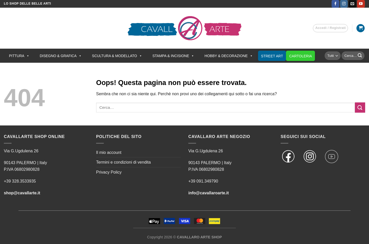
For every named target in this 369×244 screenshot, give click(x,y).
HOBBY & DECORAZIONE (228, 56)
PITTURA (19, 56)
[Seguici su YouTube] (361, 4)
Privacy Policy (109, 172)
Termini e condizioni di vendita (123, 162)
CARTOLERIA (300, 56)
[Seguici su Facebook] (335, 4)
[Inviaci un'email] (352, 4)
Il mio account (108, 152)
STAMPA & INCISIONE (173, 56)
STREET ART (272, 56)
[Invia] (359, 55)
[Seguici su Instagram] (344, 4)
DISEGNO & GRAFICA (61, 56)
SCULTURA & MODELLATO (117, 56)
